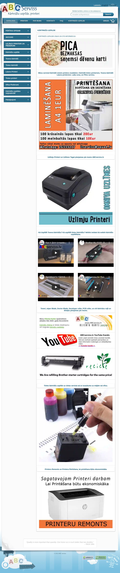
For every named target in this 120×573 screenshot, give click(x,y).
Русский (112, 5)
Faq (61, 21)
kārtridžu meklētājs (57, 327)
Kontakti (51, 21)
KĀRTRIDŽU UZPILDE (76, 21)
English (105, 5)
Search (108, 14)
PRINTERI (24, 21)
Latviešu (97, 5)
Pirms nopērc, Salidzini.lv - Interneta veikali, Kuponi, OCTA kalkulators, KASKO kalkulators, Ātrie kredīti (88, 557)
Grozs (108, 20)
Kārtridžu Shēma (46, 325)
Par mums (37, 21)
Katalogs (10, 21)
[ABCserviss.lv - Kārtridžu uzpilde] (18, 7)
